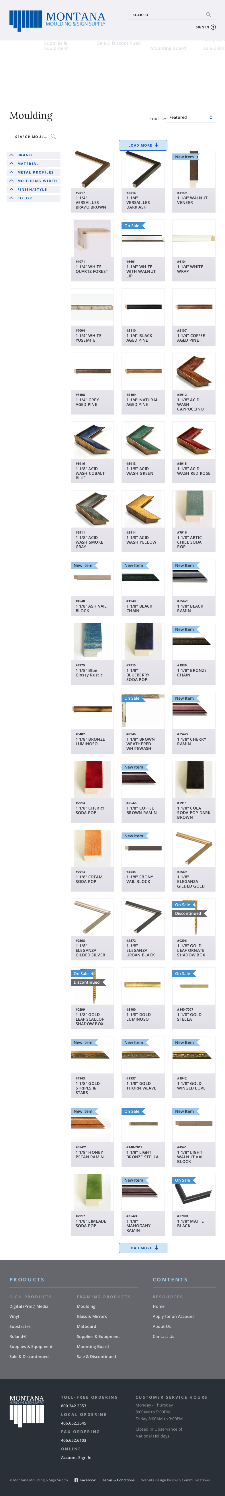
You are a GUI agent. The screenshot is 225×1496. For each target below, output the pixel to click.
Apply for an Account (173, 1316)
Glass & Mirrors (186, 66)
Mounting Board (133, 88)
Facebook (88, 1480)
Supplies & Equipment (21, 86)
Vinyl (67, 66)
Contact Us (163, 1336)
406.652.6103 (73, 1440)
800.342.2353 (73, 1406)
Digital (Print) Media (30, 66)
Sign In (202, 27)
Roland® (71, 75)
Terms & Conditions (118, 1480)
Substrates (21, 75)
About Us (162, 1326)
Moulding (126, 66)
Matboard (126, 75)
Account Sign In (76, 1457)
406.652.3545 (73, 1423)
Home (159, 1306)
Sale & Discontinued (84, 83)
